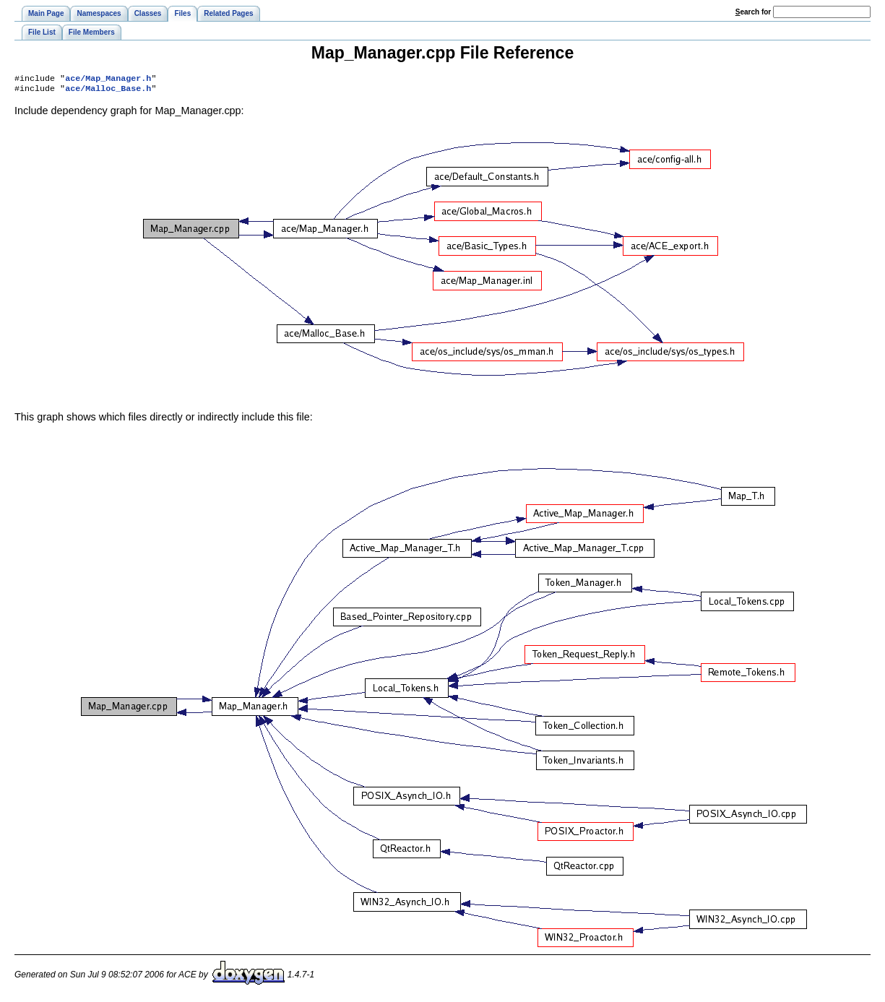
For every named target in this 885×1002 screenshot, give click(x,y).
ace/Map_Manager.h (108, 79)
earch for (753, 12)
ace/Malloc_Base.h (108, 91)
